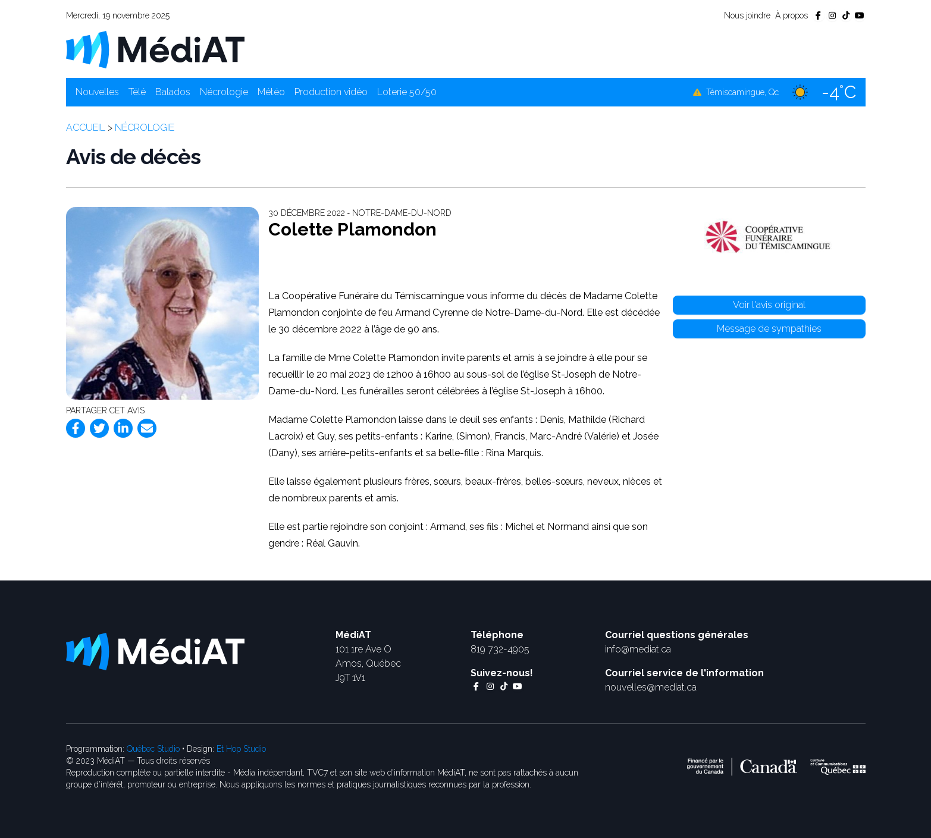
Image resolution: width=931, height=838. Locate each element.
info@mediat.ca (638, 649)
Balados (172, 92)
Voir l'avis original (769, 304)
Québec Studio (153, 749)
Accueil (85, 127)
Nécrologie (224, 92)
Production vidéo (331, 92)
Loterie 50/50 (407, 92)
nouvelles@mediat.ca (651, 687)
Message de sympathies (769, 328)
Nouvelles (97, 92)
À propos (791, 15)
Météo (271, 92)
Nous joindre (747, 15)
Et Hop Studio (241, 749)
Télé (137, 92)
